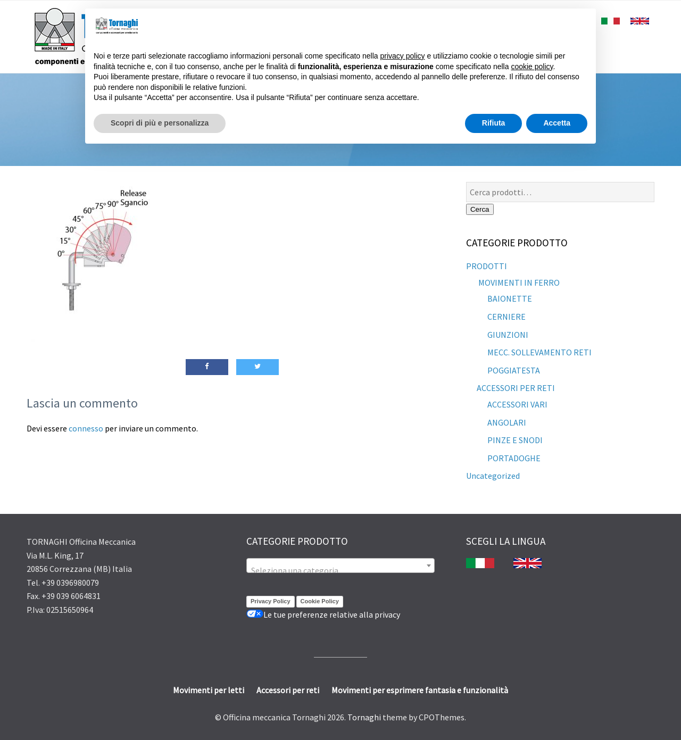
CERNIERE (506, 316)
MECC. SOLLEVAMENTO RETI (539, 352)
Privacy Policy (270, 601)
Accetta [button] (556, 123)
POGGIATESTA (513, 370)
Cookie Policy (320, 601)
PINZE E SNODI (515, 440)
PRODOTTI (486, 266)
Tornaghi (364, 717)
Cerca (479, 209)
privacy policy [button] (402, 56)
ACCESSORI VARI (517, 404)
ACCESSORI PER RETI (516, 388)
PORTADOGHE (514, 458)
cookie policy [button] (532, 66)
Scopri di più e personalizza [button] (160, 123)
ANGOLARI (506, 422)
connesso (86, 428)
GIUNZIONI (507, 334)
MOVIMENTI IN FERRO (518, 282)
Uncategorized (493, 475)
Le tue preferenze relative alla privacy (323, 614)
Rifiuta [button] (493, 123)
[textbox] (340, 570)
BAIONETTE (509, 298)
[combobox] (340, 565)
